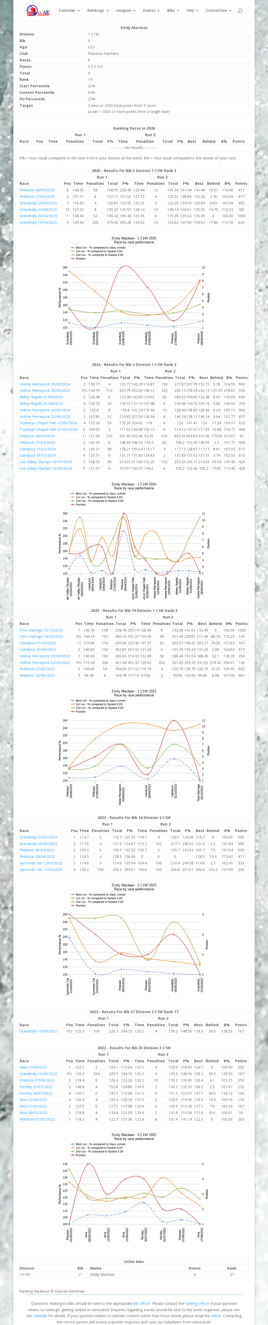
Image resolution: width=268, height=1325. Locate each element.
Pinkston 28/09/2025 (37, 189)
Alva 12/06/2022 (33, 1099)
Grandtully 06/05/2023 (38, 843)
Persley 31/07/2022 (36, 1086)
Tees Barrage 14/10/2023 (41, 636)
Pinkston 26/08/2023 (37, 675)
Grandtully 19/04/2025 (38, 222)
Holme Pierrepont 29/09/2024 (45, 384)
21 (80, 1274)
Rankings (95, 11)
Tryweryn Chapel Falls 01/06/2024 (48, 429)
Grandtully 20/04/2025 (38, 215)
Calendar (67, 11)
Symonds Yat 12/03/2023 (41, 863)
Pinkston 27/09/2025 (37, 196)
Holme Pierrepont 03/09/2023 (45, 655)
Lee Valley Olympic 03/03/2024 (46, 461)
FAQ (190, 11)
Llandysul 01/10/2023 (38, 642)
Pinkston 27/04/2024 (37, 442)
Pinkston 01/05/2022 (37, 1119)
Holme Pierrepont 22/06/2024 (45, 416)
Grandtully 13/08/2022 (38, 1031)
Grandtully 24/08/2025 (38, 202)
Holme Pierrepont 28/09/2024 (45, 390)
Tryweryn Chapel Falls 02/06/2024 (48, 422)
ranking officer (197, 1303)
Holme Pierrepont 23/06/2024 (45, 410)
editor (216, 1315)
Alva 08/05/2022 (33, 1112)
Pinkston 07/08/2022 (37, 1080)
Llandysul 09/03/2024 (38, 455)
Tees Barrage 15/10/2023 (41, 630)
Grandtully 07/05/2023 (38, 837)
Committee (216, 11)
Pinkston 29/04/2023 (37, 856)
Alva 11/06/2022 (33, 1106)
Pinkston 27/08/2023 (37, 668)
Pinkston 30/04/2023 (37, 849)
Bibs (171, 11)
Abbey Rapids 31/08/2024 (41, 403)
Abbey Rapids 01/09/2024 (41, 396)
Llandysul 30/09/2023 (38, 649)
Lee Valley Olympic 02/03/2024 (46, 468)
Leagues (123, 11)
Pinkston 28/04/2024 (37, 435)
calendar (40, 1315)
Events (149, 11)
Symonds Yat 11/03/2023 (41, 869)
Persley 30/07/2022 (36, 1093)
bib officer (141, 1303)
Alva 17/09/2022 (33, 1067)
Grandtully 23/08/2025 (38, 209)
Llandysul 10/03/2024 (38, 448)
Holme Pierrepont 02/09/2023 (45, 662)
